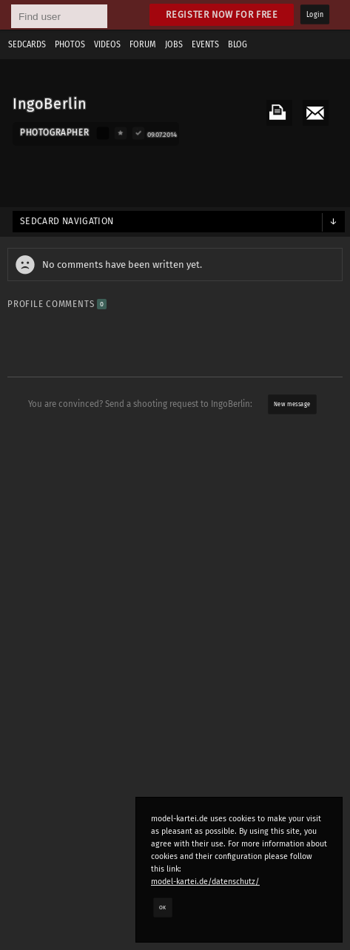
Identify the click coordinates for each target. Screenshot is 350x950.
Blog (237, 44)
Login (314, 14)
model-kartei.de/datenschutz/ (205, 881)
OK (162, 907)
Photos (70, 44)
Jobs (174, 44)
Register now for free (221, 14)
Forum (142, 44)
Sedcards (27, 44)
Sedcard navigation (67, 221)
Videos (107, 44)
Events (205, 44)
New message (292, 404)
